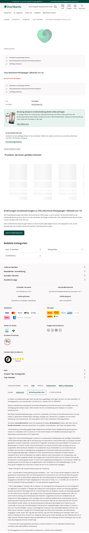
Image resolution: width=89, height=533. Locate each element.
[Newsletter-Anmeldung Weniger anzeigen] (44, 271)
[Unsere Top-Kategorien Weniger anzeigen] (44, 374)
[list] (44, 36)
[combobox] (43, 6)
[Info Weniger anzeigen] (44, 370)
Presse (26, 386)
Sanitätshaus (16, 19)
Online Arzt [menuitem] (28, 13)
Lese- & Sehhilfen (38, 19)
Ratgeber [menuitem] (37, 13)
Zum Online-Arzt (23, 124)
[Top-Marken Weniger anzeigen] (44, 377)
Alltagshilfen (26, 19)
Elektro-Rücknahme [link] (66, 386)
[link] (7, 341)
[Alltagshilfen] (65, 250)
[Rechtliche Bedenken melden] (12, 149)
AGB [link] (32, 386)
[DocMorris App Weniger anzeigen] (44, 280)
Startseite (6, 19)
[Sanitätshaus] (23, 256)
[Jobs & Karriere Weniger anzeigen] (44, 267)
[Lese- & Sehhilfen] (23, 250)
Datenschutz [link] (51, 386)
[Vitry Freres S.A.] (37, 104)
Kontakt (10, 392)
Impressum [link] (20, 392)
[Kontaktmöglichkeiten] (14, 142)
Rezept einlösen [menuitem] (49, 13)
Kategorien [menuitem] (7, 13)
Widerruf (40, 386)
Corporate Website (14, 386)
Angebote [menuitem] (18, 13)
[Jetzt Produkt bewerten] (14, 233)
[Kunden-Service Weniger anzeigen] (44, 275)
